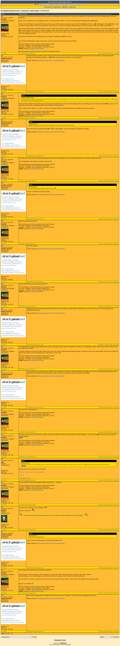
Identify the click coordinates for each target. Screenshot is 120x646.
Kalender (78, 4)
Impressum (72, 7)
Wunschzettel (25, 10)
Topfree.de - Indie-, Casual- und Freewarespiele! (32, 472)
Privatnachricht (27, 53)
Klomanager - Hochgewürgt (52, 7)
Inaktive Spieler (34, 10)
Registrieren (43, 4)
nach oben (3, 53)
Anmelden (51, 4)
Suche (83, 4)
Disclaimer (65, 4)
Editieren (108, 53)
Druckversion (115, 14)
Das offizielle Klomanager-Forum (10, 10)
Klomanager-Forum (60, 640)
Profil (20, 53)
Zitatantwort (101, 53)
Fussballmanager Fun (24, 478)
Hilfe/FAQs (58, 4)
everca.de (21, 475)
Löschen (114, 53)
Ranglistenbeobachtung (36, 48)
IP (118, 53)
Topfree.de (65, 7)
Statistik (72, 4)
